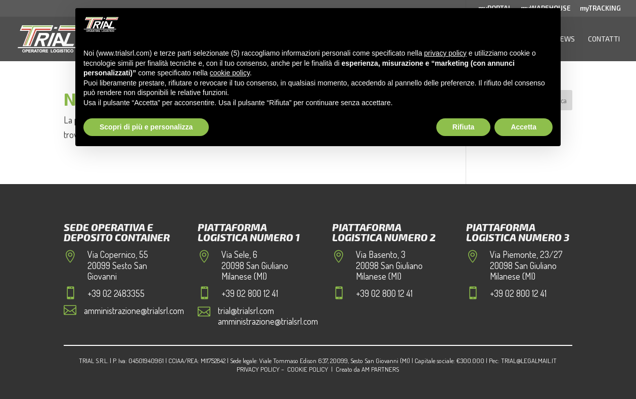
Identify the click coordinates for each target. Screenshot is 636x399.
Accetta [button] (523, 127)
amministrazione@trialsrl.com (134, 310)
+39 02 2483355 (116, 293)
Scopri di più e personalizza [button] (146, 127)
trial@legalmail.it (529, 361)
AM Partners (380, 369)
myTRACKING (600, 8)
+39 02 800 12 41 (249, 293)
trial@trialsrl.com (246, 310)
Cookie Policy (307, 369)
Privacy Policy (258, 369)
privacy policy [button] (445, 53)
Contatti (604, 38)
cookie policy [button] (230, 73)
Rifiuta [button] (463, 127)
